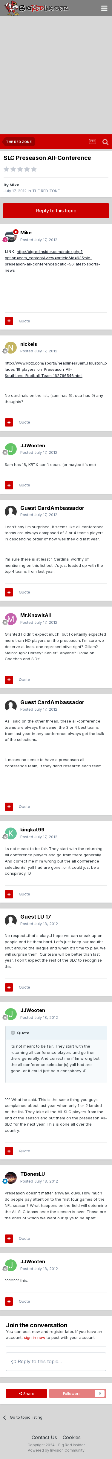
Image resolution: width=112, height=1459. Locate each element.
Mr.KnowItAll (35, 615)
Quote (24, 321)
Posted (38, 239)
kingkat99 (32, 830)
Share (26, 1393)
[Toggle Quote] (13, 1032)
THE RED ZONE (46, 190)
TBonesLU (32, 1174)
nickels (28, 344)
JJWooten (32, 445)
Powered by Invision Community (56, 1450)
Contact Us (44, 1437)
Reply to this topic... (36, 1361)
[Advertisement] (56, 75)
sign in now (34, 1337)
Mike (14, 184)
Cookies (72, 1437)
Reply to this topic (56, 211)
